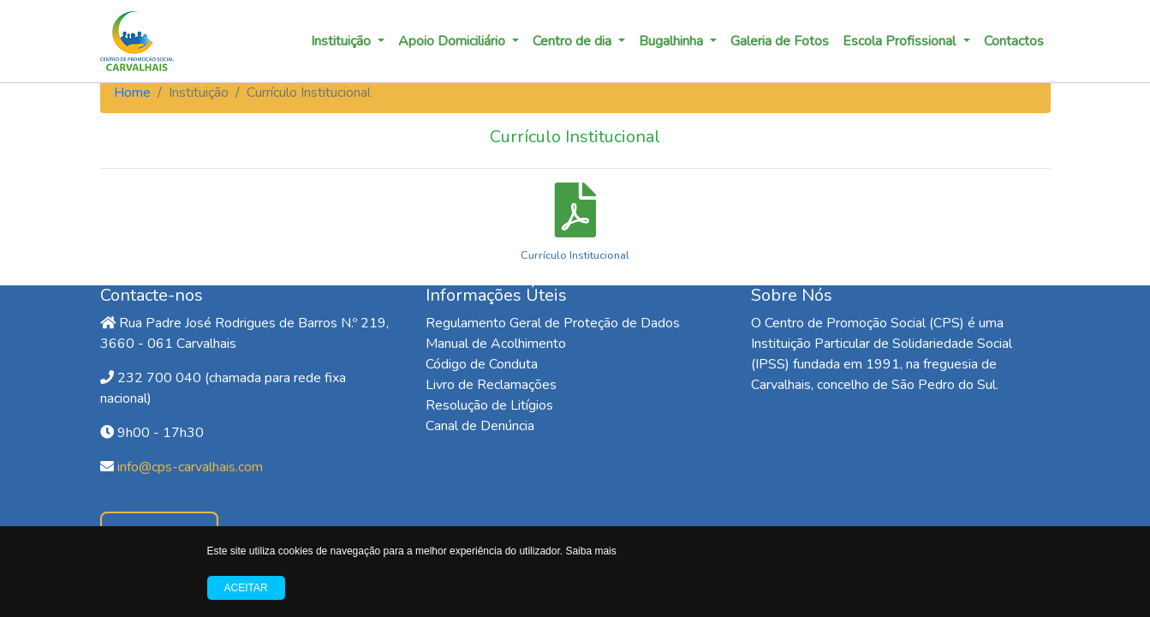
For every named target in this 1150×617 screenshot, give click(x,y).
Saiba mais (590, 551)
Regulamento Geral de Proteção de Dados (553, 323)
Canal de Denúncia (480, 425)
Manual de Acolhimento (496, 343)
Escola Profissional (901, 41)
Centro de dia (574, 41)
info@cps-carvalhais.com (190, 467)
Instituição (342, 41)
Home (132, 92)
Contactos (1014, 41)
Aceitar (246, 588)
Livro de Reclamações (491, 384)
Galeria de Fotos (779, 41)
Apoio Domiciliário (453, 41)
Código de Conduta (482, 364)
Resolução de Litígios (489, 405)
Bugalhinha (672, 41)
